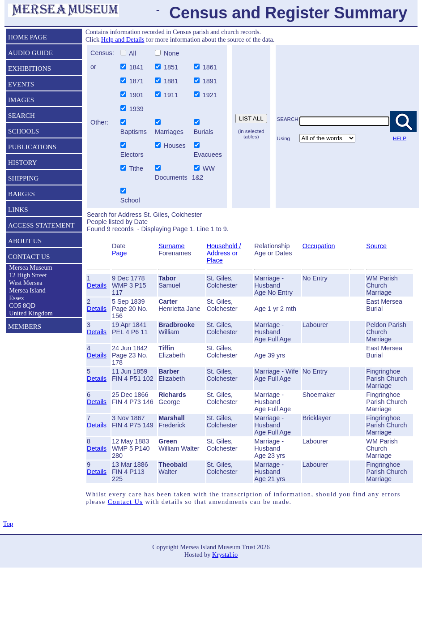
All (132, 53)
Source (376, 246)
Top (8, 523)
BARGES (21, 194)
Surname (171, 246)
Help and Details (123, 39)
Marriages (169, 131)
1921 (211, 95)
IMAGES (21, 99)
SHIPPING (23, 178)
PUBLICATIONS (32, 147)
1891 (211, 81)
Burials (203, 131)
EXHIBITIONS (29, 68)
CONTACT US (29, 256)
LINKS (18, 209)
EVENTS (21, 84)
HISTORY (22, 162)
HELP (399, 138)
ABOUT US (25, 241)
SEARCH (21, 115)
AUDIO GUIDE (30, 52)
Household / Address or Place (224, 253)
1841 (137, 67)
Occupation (319, 246)
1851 (172, 67)
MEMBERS (24, 326)
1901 (137, 95)
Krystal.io (225, 554)
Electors (132, 154)
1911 (172, 95)
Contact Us (125, 501)
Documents (170, 177)
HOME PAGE (27, 37)
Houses (175, 145)
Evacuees (208, 154)
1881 (172, 81)
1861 (211, 67)
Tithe (136, 168)
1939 (137, 108)
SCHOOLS (23, 131)
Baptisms (134, 131)
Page (119, 253)
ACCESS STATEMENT (41, 225)
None (170, 53)
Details (97, 285)
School (130, 200)
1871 (137, 81)
